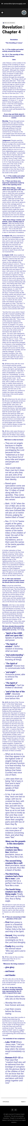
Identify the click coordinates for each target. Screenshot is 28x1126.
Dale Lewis (6, 22)
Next (23, 1101)
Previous (6, 1101)
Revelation (12, 22)
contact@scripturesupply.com (13, 4)
